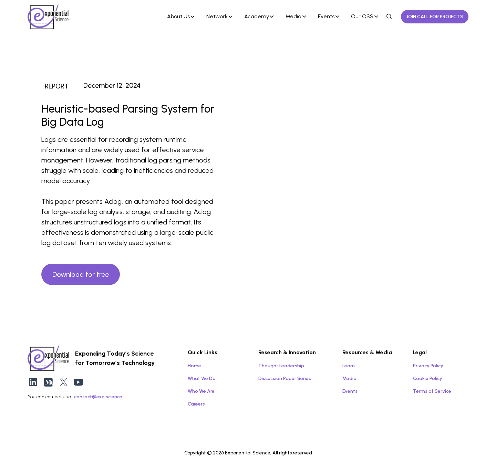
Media (349, 378)
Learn (348, 366)
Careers (196, 404)
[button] (181, 16)
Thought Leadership (281, 366)
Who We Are (201, 391)
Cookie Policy (427, 378)
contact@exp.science (98, 397)
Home (194, 366)
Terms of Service (432, 391)
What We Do (202, 378)
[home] (83, 16)
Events (350, 391)
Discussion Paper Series (284, 378)
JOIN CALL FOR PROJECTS (434, 17)
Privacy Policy (428, 366)
